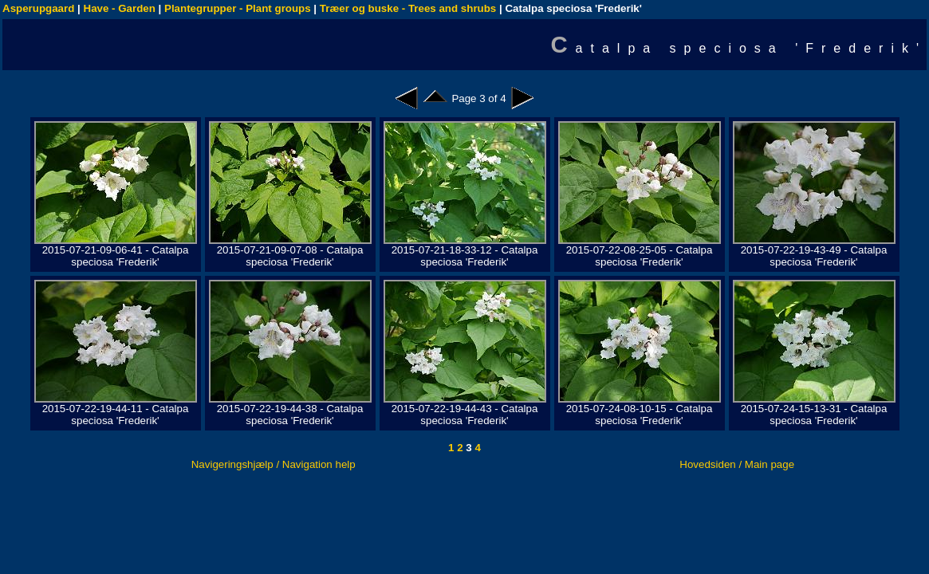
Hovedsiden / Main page (736, 464)
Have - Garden (119, 8)
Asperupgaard (38, 8)
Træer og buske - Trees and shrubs (408, 8)
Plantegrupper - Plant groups (237, 8)
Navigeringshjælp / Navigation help (273, 464)
